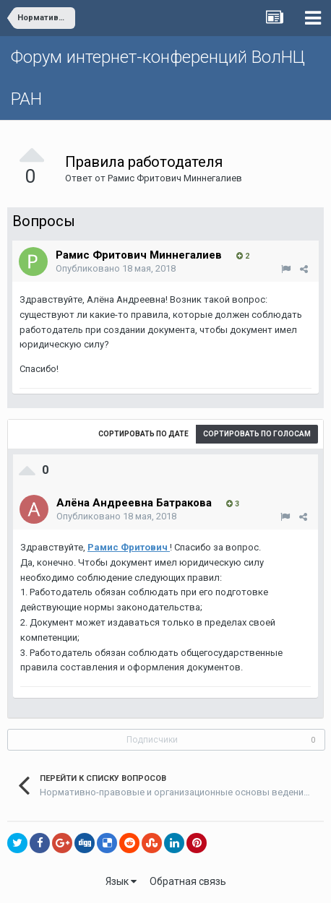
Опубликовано (116, 268)
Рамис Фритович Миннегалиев (175, 178)
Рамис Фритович (128, 547)
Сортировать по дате (143, 434)
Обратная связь (188, 881)
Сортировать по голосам (257, 434)
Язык (121, 881)
